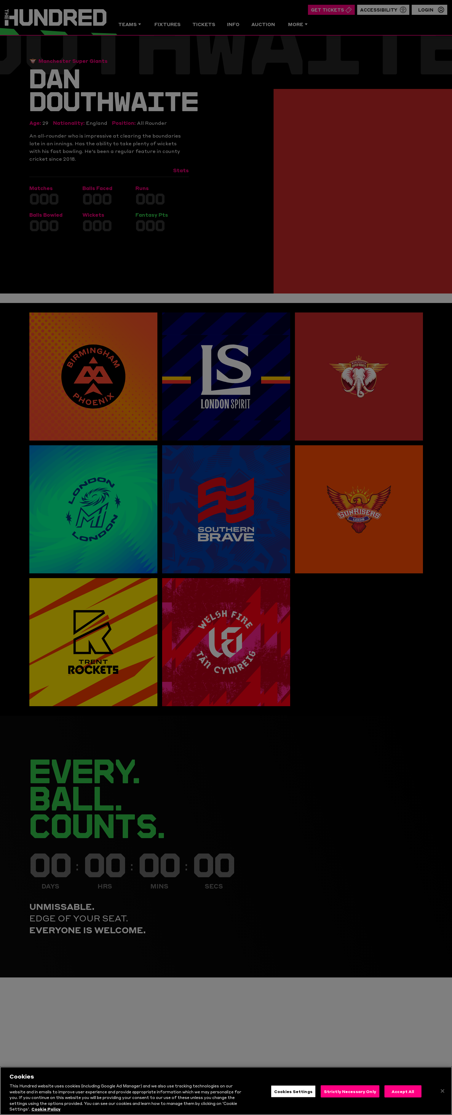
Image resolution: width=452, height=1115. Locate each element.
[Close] (442, 1098)
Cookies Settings (293, 1099)
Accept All (403, 1099)
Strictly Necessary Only (350, 1099)
